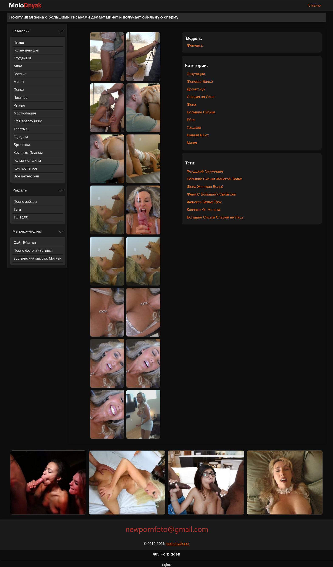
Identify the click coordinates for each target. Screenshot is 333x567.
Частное (20, 98)
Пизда (19, 42)
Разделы (20, 190)
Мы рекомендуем (27, 231)
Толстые (21, 129)
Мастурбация (25, 113)
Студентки (22, 58)
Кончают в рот (25, 168)
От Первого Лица (28, 121)
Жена (191, 105)
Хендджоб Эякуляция (205, 171)
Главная (314, 5)
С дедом (21, 137)
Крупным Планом (28, 153)
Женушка (195, 45)
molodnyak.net (177, 544)
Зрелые (20, 74)
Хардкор (194, 128)
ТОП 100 (21, 217)
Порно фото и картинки (33, 251)
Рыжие (19, 105)
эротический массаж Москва (37, 258)
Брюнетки (22, 145)
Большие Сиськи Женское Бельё (214, 179)
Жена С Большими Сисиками (211, 194)
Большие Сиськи (201, 112)
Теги (17, 209)
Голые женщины (27, 161)
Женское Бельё (200, 82)
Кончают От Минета (203, 210)
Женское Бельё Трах (204, 202)
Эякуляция (196, 74)
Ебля (191, 120)
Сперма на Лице (200, 97)
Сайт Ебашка (25, 243)
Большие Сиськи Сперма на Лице (215, 217)
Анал (18, 66)
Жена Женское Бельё (205, 187)
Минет (19, 82)
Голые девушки (26, 50)
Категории (21, 31)
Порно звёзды (25, 202)
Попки (19, 90)
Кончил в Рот (198, 135)
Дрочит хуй (196, 89)
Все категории (26, 176)
